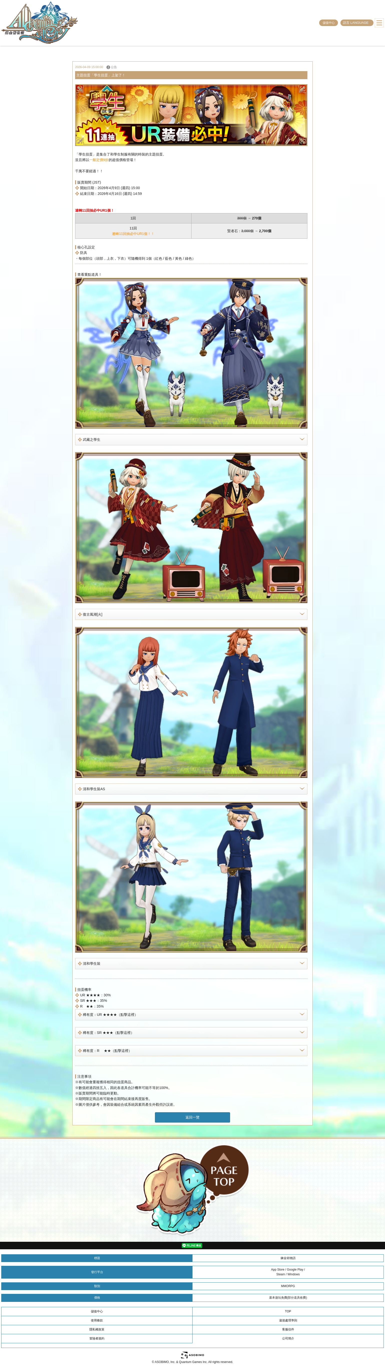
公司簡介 (288, 1338)
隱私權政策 (96, 1329)
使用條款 (97, 1320)
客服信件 (288, 1329)
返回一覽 (192, 1117)
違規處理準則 (288, 1320)
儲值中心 (329, 23)
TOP (288, 1311)
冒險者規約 (96, 1338)
